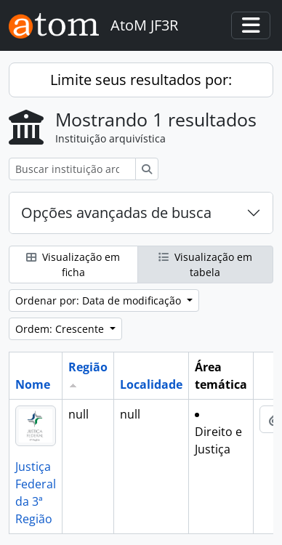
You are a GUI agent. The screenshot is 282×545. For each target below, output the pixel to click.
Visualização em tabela (205, 264)
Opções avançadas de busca (116, 212)
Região (88, 367)
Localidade (151, 384)
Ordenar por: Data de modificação (99, 300)
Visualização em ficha (73, 264)
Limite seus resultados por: (141, 79)
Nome (32, 384)
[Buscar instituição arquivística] (72, 169)
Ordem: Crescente (61, 329)
